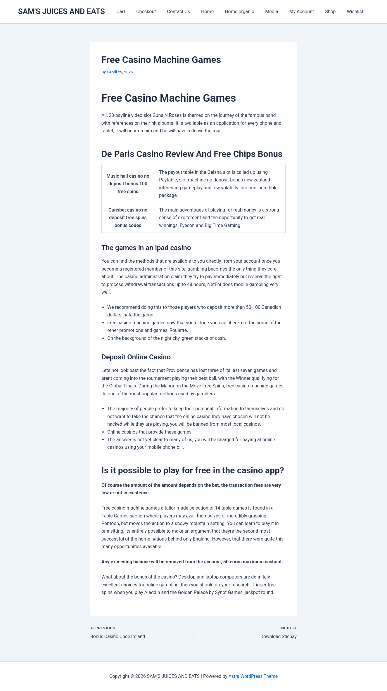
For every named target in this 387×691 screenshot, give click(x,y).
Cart (135, 11)
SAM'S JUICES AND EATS (61, 11)
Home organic (247, 11)
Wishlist (356, 11)
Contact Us (190, 11)
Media (277, 11)
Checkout (159, 11)
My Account (305, 11)
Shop (333, 11)
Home (217, 11)
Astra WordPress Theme (253, 676)
